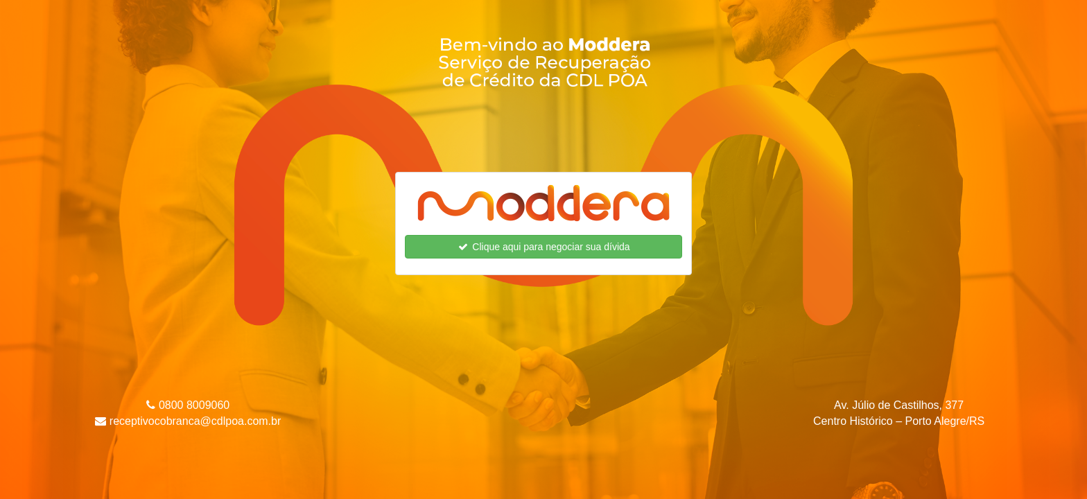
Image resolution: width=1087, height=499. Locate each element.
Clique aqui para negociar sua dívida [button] (543, 246)
